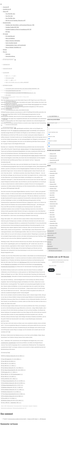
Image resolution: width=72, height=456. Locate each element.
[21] (9, 345)
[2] (1, 125)
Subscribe (51, 270)
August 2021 (53, 206)
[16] (28, 262)
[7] (30, 184)
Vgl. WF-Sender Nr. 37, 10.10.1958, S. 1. (11, 359)
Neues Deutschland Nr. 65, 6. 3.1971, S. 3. (13, 385)
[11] (21, 209)
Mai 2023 (52, 177)
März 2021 (52, 216)
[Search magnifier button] (48, 125)
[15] (14, 248)
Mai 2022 (52, 195)
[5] (27, 155)
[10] (38, 198)
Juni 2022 (52, 192)
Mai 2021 (52, 212)
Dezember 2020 (53, 223)
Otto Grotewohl (35, 104)
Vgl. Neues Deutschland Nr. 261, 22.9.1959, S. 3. (14, 370)
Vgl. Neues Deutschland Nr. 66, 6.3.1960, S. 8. (14, 394)
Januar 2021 (53, 221)
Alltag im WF (53, 153)
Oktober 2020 (53, 227)
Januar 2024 (53, 171)
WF (25, 408)
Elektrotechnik (10, 406)
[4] (24, 143)
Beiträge (49, 241)
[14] (26, 246)
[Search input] (53, 123)
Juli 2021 (52, 208)
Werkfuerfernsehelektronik (18, 408)
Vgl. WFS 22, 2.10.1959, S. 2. (9, 376)
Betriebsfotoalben (51, 237)
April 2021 (52, 214)
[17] (42, 266)
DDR (5, 406)
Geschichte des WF (54, 160)
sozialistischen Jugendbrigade (8, 342)
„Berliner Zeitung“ (25, 149)
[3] (35, 130)
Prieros (29, 202)
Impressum (50, 246)
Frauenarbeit (25, 406)
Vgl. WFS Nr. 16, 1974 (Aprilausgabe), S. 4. (12, 374)
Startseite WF (50, 231)
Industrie (30, 406)
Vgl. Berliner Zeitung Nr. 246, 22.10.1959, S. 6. (14, 383)
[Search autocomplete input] (64, 123)
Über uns (49, 244)
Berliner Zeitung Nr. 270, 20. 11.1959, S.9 (13, 387)
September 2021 (54, 203)
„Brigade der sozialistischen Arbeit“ (21, 130)
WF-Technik (50, 239)
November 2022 (54, 186)
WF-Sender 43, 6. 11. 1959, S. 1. (10, 372)
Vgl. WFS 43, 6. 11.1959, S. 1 (9, 365)
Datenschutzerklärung (52, 248)
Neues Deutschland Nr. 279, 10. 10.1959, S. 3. (14, 380)
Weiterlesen (58, 274)
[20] (9, 332)
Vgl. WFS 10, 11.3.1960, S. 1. (10, 398)
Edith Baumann (23, 262)
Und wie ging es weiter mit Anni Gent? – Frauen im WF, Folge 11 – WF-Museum (27, 419)
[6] (9, 162)
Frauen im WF (12, 70)
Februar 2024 (53, 169)
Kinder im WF (53, 162)
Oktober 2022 (53, 188)
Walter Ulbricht (35, 155)
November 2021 (54, 199)
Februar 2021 (53, 219)
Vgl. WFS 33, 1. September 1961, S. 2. (12, 402)
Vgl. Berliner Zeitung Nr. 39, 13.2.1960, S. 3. (12, 367)
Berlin (2, 406)
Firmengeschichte (18, 406)
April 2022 (52, 197)
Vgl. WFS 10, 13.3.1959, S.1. (9, 363)
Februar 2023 (53, 184)
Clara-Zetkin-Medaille (6, 276)
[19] (45, 276)
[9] (19, 196)
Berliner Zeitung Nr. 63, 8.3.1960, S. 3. (15, 355)
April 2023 (52, 179)
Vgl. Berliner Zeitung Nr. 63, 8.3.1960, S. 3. (13, 396)
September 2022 (54, 190)
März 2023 (52, 182)
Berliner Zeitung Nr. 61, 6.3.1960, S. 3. (12, 391)
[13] (39, 236)
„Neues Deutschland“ (36, 149)
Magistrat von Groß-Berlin (11, 264)
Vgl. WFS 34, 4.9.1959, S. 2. (8, 361)
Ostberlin (35, 406)
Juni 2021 (52, 210)
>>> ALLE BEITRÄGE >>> (53, 116)
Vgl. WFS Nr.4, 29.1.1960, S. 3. (10, 378)
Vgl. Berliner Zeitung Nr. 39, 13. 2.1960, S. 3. (13, 389)
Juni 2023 (52, 175)
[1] (35, 106)
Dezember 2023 (53, 173)
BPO (21, 200)
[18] (29, 272)
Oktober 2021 (53, 201)
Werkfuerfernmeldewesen (6, 408)
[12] (37, 215)
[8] (18, 188)
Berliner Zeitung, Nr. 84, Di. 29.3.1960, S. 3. (13, 400)
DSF (4, 198)
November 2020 (54, 225)
